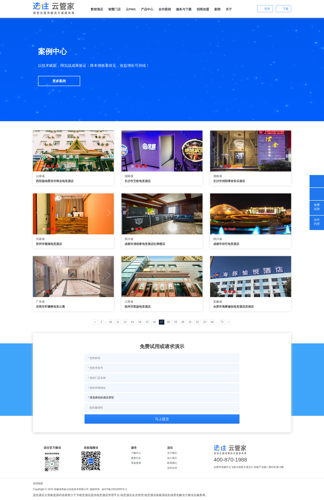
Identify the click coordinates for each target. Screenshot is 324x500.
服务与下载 (184, 9)
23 (204, 322)
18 (168, 322)
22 (197, 322)
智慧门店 (114, 9)
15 (146, 322)
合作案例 (164, 9)
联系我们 (172, 463)
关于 (229, 9)
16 (154, 322)
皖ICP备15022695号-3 (114, 489)
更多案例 (59, 81)
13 (132, 322)
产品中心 (147, 9)
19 (175, 322)
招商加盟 (203, 9)
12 (125, 322)
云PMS (131, 9)
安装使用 (136, 463)
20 (182, 322)
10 (110, 322)
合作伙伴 (172, 467)
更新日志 (136, 458)
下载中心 (136, 453)
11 (117, 322)
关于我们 (172, 453)
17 (161, 322)
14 (139, 322)
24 (212, 322)
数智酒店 (97, 9)
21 (190, 322)
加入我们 (172, 458)
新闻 (217, 9)
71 (222, 322)
